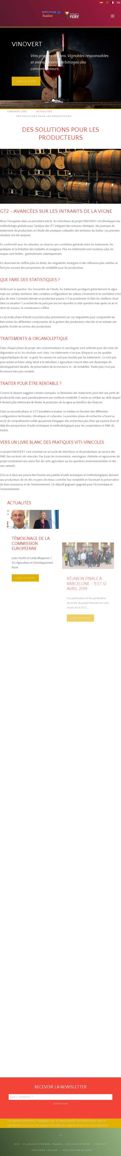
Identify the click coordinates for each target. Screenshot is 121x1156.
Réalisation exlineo (77, 1150)
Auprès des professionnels (61, 100)
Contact (101, 1144)
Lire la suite (26, 81)
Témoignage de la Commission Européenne (31, 570)
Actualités (44, 111)
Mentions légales (45, 1150)
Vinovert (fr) (17, 111)
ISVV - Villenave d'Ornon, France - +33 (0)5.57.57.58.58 (52, 1144)
